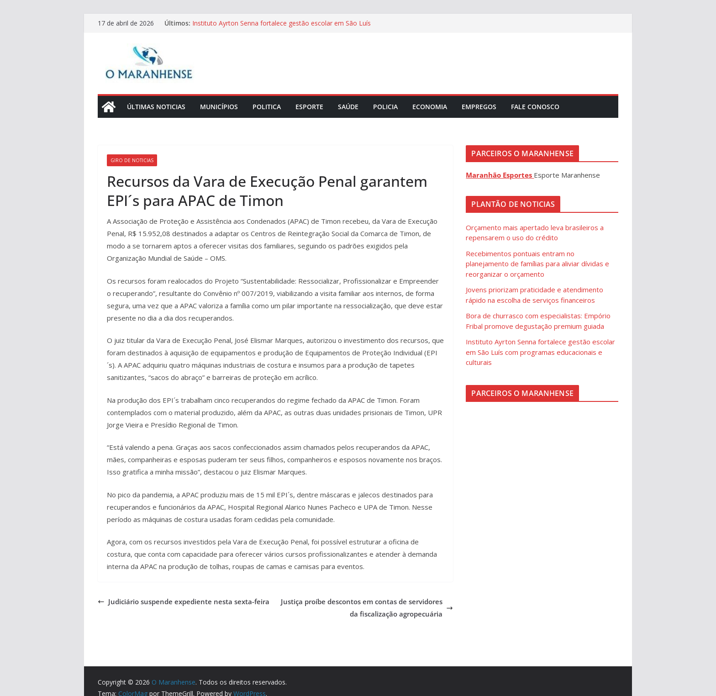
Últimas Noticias (156, 106)
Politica (267, 106)
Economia (429, 106)
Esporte (309, 106)
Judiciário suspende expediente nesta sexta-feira (183, 601)
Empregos (479, 106)
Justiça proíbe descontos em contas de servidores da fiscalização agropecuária (367, 607)
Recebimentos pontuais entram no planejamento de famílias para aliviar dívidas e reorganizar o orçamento (537, 264)
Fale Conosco (535, 106)
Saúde (348, 106)
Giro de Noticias (132, 160)
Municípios (219, 106)
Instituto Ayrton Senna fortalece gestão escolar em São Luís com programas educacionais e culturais (281, 28)
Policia (385, 106)
